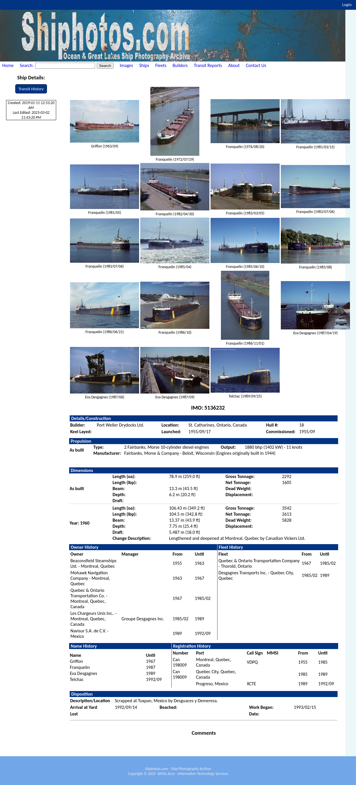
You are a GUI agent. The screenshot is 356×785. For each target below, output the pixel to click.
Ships (144, 65)
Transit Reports (208, 65)
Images (126, 65)
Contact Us (256, 65)
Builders (180, 65)
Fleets (160, 65)
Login (347, 4)
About (234, 65)
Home (8, 65)
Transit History (30, 88)
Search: (27, 65)
